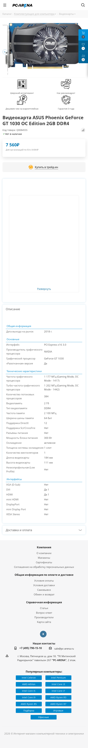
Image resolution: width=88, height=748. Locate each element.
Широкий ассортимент (22, 93)
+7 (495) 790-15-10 (30, 648)
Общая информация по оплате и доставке (44, 575)
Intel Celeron (29, 677)
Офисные (43, 717)
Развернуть (44, 288)
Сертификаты (44, 562)
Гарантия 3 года (66, 108)
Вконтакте (43, 634)
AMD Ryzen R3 (58, 697)
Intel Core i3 (58, 684)
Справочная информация (44, 602)
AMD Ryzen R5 (29, 704)
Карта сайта (44, 622)
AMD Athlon (28, 684)
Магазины (44, 557)
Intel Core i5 (28, 690)
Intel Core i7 (58, 690)
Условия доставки (44, 585)
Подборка (28, 710)
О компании (44, 553)
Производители (44, 617)
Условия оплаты (44, 580)
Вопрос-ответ (44, 612)
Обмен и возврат (44, 594)
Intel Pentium (58, 677)
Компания (44, 547)
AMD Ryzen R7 (58, 704)
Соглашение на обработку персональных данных (44, 567)
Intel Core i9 (28, 697)
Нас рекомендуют (66, 93)
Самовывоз (44, 589)
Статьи (44, 608)
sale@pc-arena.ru (64, 648)
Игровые (58, 710)
